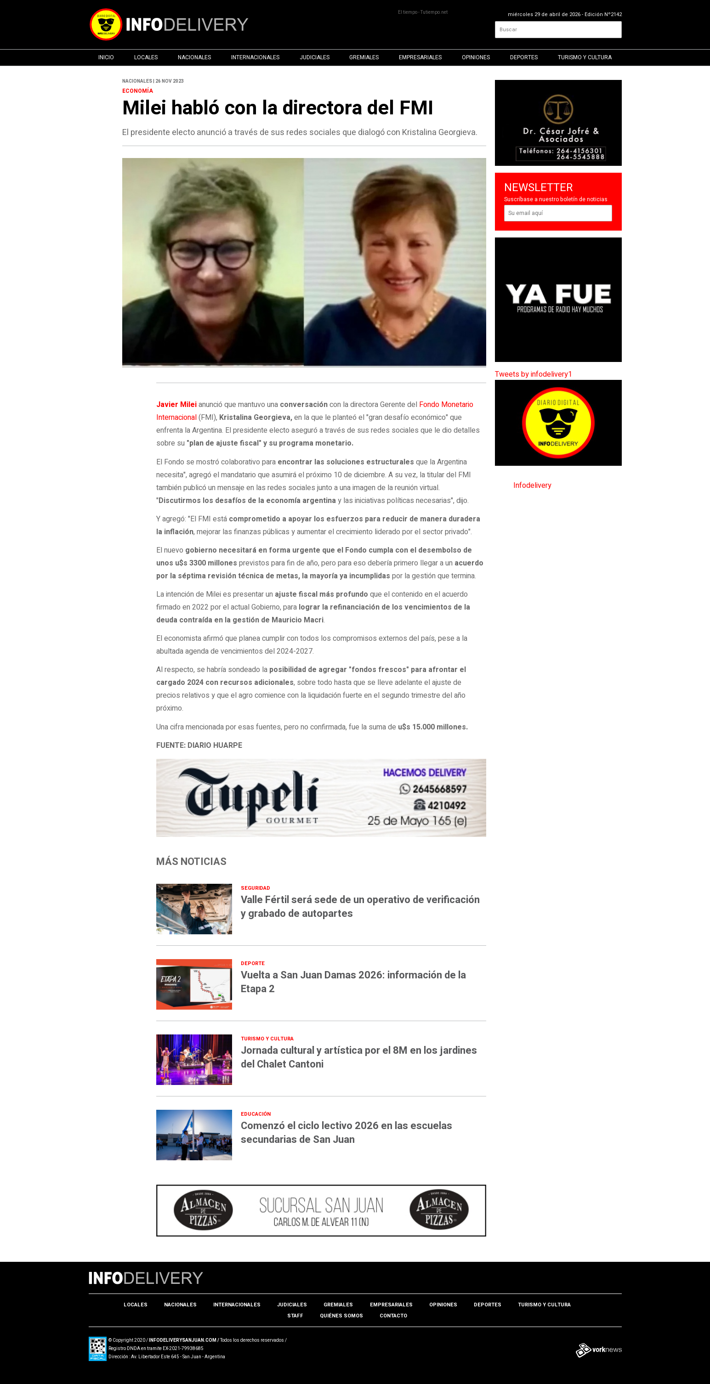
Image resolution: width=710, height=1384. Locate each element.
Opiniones (476, 57)
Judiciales (314, 57)
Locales (146, 57)
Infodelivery (532, 485)
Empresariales (420, 57)
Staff (295, 1316)
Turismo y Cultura (585, 57)
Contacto (393, 1316)
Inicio (106, 57)
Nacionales (194, 57)
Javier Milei (176, 404)
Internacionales (255, 57)
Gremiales (364, 57)
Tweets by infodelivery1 (533, 374)
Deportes (524, 57)
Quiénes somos (341, 1316)
